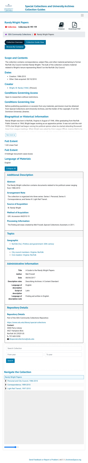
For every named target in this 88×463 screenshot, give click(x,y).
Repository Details (17, 307)
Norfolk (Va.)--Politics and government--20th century (33, 244)
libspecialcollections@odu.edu (21, 339)
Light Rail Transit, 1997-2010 (19, 388)
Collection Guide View (35, 42)
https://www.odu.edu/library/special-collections (26, 322)
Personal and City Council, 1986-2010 (22, 381)
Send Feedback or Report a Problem (43, 460)
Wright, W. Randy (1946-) (19, 88)
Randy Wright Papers (13, 377)
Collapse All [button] (11, 168)
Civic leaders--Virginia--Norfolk (24, 255)
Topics (10, 233)
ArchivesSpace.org (73, 460)
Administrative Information (22, 263)
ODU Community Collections (19, 34)
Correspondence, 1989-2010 (18, 385)
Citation (61, 26)
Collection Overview (15, 42)
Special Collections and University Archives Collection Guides (49, 7)
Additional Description (20, 175)
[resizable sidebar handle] (11, 447)
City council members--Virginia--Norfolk (28, 252)
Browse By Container (15, 47)
